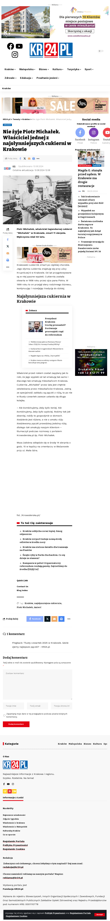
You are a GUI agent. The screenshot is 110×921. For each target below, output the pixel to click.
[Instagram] (93, 136)
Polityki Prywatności (55, 913)
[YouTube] (8, 784)
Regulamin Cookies (14, 849)
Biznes (87, 744)
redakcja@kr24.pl (13, 867)
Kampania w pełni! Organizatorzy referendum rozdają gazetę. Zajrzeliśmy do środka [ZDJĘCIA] (43, 566)
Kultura (97, 744)
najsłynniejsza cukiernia (47, 603)
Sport (107, 744)
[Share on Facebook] (20, 158)
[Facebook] (80, 136)
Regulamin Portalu (13, 841)
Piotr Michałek (25, 607)
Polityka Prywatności (15, 845)
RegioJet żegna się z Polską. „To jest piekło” (45, 356)
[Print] (34, 158)
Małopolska (75, 744)
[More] (38, 158)
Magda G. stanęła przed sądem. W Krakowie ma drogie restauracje (90, 178)
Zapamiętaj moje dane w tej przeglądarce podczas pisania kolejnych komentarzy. (36, 715)
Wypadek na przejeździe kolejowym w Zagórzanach (91, 213)
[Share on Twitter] (25, 158)
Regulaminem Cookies (16, 916)
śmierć (37, 607)
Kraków (7, 125)
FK (83, 190)
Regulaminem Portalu (80, 913)
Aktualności (85, 165)
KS (14, 166)
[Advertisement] (91, 302)
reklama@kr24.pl (13, 877)
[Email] (29, 158)
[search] (91, 51)
